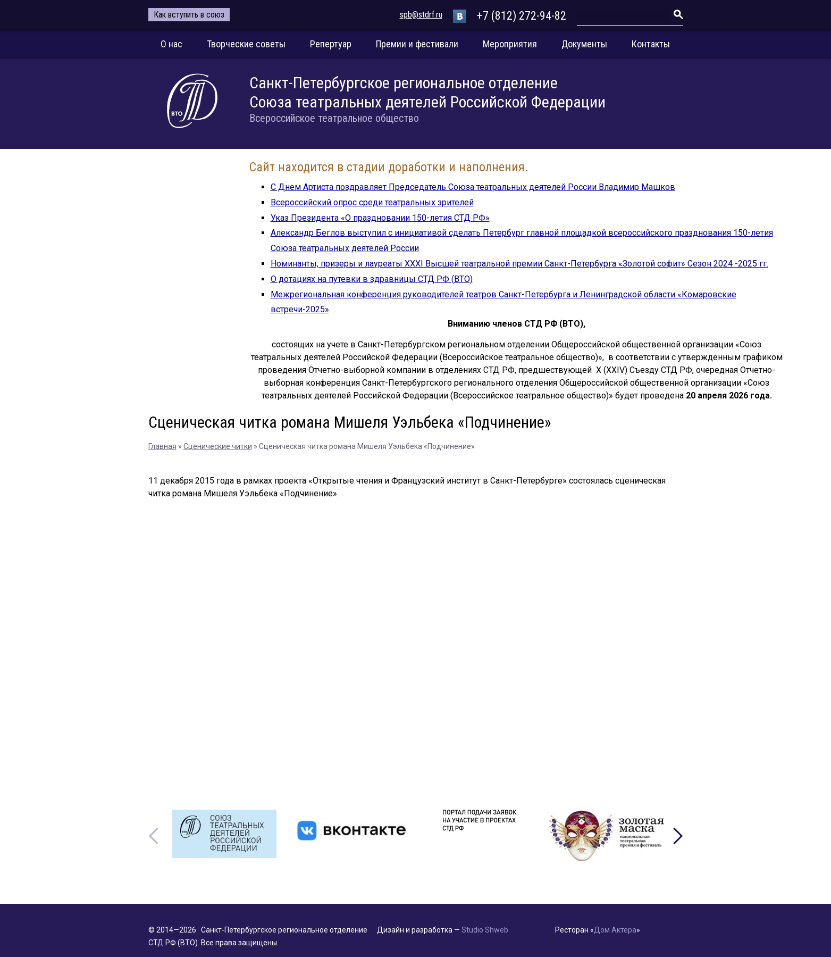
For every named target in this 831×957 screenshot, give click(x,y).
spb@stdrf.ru (421, 15)
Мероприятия (510, 43)
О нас (171, 43)
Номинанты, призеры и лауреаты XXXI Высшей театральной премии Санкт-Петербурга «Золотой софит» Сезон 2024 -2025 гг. (519, 264)
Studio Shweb (484, 930)
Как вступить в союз (189, 15)
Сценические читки (217, 446)
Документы (584, 43)
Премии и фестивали (417, 43)
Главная (162, 446)
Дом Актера (615, 930)
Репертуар (330, 43)
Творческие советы (246, 43)
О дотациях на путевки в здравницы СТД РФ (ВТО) (372, 279)
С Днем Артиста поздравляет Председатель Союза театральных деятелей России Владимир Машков (473, 187)
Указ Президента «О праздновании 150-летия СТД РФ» (380, 218)
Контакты (651, 43)
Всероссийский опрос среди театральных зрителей (372, 202)
